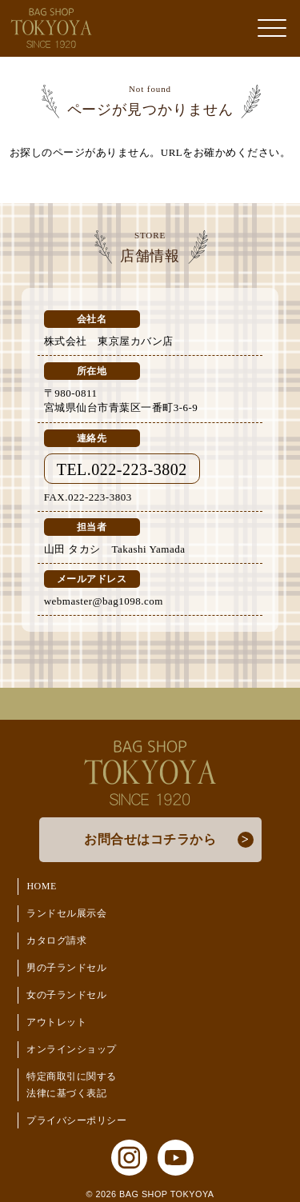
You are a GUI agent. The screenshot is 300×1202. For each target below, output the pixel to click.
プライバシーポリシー (76, 1120)
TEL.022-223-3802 (122, 469)
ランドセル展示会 (66, 913)
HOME (41, 886)
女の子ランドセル (66, 994)
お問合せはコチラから (150, 839)
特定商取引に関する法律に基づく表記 (71, 1085)
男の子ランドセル (66, 967)
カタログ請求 (56, 940)
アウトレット (56, 1022)
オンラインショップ (71, 1049)
